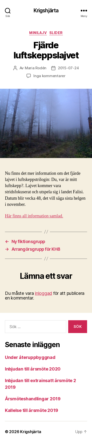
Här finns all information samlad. (34, 216)
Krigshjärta (46, 10)
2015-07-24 (68, 68)
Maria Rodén (35, 68)
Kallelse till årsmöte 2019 (31, 410)
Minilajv (38, 33)
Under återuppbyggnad (30, 357)
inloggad (43, 293)
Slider (56, 33)
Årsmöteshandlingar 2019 (33, 398)
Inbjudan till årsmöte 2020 (33, 368)
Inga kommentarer (49, 75)
